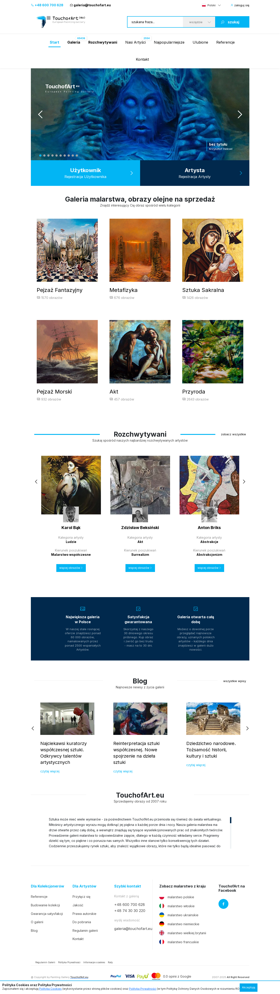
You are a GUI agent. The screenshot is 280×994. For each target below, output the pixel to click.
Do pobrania (82, 923)
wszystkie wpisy (234, 682)
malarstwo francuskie (179, 943)
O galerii (37, 923)
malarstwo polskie (176, 898)
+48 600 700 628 (47, 5)
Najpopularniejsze (169, 42)
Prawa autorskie (84, 914)
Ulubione (200, 42)
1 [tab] (40, 155)
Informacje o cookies (94, 963)
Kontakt (142, 59)
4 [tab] (52, 155)
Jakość (78, 906)
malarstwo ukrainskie (178, 916)
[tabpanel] (140, 114)
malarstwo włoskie (177, 907)
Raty (110, 963)
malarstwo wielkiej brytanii (182, 934)
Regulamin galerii (85, 931)
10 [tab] (77, 155)
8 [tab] (69, 155)
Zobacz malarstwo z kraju (182, 887)
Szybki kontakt (127, 887)
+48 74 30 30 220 (129, 911)
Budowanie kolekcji (45, 906)
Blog (34, 931)
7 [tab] (65, 155)
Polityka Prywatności (69, 963)
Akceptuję (248, 987)
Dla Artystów (84, 887)
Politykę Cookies (50, 988)
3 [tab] (48, 155)
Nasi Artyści (135, 42)
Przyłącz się (81, 898)
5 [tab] (56, 155)
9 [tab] (73, 155)
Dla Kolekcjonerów (47, 887)
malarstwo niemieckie (179, 925)
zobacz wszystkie (233, 435)
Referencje (225, 42)
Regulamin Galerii (45, 963)
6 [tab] (60, 155)
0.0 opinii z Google (177, 977)
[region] (140, 834)
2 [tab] (44, 155)
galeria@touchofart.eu (90, 5)
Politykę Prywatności (142, 988)
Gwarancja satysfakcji (47, 914)
